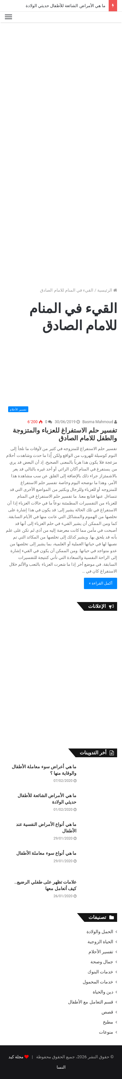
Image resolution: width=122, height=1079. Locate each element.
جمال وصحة (101, 961)
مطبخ (108, 1022)
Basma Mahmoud (99, 422)
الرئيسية (107, 290)
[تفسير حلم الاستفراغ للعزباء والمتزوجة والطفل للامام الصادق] (61, 378)
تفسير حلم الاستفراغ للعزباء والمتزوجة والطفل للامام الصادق (65, 434)
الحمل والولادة (100, 931)
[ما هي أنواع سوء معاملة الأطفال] (99, 862)
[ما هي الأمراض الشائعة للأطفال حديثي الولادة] (99, 805)
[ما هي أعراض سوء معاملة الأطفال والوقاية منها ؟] (99, 776)
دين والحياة (103, 991)
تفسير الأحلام (100, 951)
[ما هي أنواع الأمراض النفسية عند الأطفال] (99, 833)
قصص (107, 1012)
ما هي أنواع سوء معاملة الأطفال (46, 853)
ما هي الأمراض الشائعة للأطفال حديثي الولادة (65, 5)
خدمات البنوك (100, 971)
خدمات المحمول (98, 981)
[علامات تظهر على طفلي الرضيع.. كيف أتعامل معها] (99, 891)
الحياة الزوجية (100, 941)
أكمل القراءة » (100, 583)
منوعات (106, 1032)
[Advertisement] (61, 89)
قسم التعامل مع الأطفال (90, 1001)
